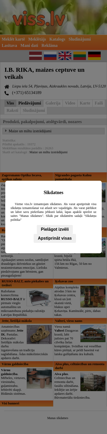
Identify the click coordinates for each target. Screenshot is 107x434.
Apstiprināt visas (55, 238)
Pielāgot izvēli (55, 229)
